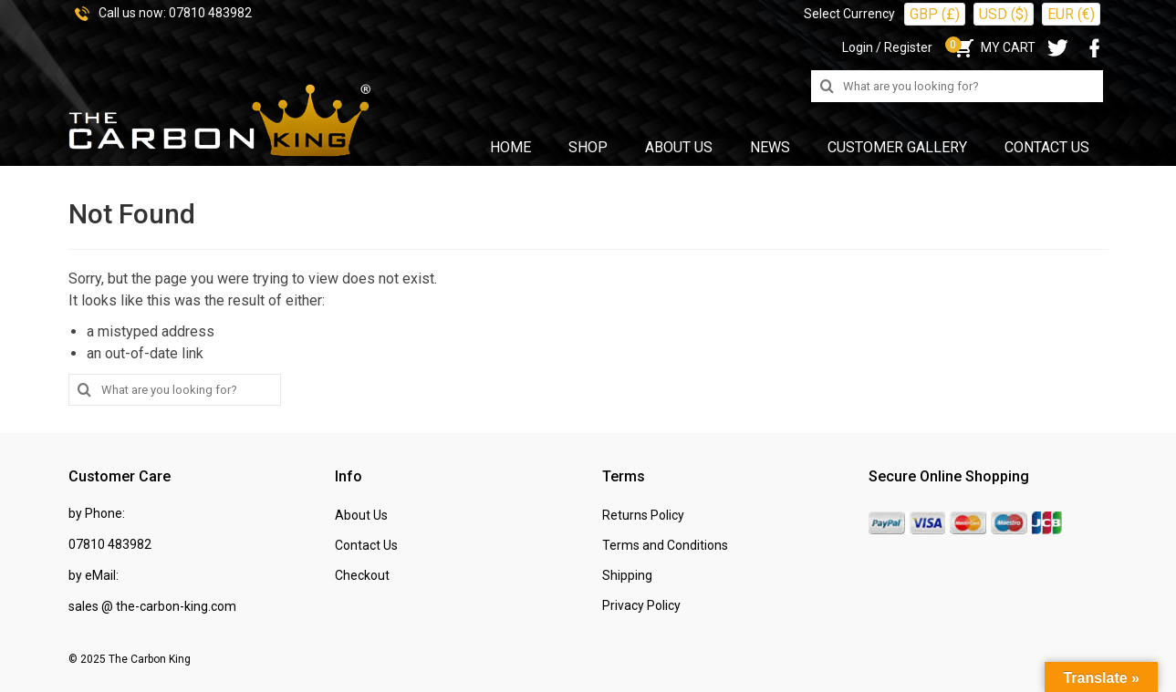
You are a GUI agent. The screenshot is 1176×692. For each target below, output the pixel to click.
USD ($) (1003, 14)
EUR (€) (1071, 14)
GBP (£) (935, 14)
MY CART (993, 47)
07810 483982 (210, 12)
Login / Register (887, 47)
